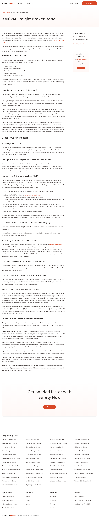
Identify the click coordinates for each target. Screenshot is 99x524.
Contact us (77, 508)
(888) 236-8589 (74, 3)
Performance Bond (8, 496)
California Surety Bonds (9, 504)
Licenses (53, 500)
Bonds (8, 12)
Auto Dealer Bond (7, 500)
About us (53, 496)
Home (3, 12)
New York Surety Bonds (9, 508)
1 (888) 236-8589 (82, 60)
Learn (28, 504)
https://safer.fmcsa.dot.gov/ (32, 195)
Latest (52, 508)
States (28, 500)
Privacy (52, 504)
